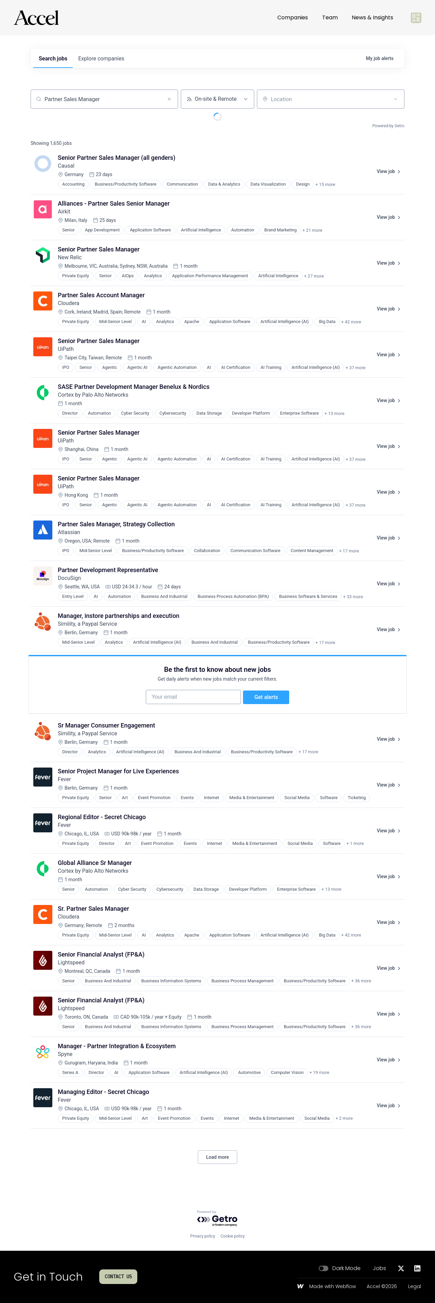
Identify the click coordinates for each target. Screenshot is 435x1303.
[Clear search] (169, 99)
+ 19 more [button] (319, 1075)
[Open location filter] (395, 99)
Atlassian (69, 532)
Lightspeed (71, 965)
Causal (66, 166)
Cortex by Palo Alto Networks (93, 395)
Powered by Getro (388, 126)
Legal (414, 1287)
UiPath (66, 349)
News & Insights (372, 17)
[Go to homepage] (36, 18)
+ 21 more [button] (312, 230)
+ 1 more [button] (355, 846)
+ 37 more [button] (355, 367)
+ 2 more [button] (344, 1121)
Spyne (65, 1057)
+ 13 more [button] (334, 413)
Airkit (64, 211)
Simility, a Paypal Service (87, 624)
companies (101, 58)
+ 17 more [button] (349, 550)
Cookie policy (233, 1236)
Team (330, 17)
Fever (64, 782)
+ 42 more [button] (351, 321)
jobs (53, 58)
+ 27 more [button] (314, 276)
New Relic (70, 257)
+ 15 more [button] (325, 184)
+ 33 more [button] (353, 596)
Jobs (379, 1268)
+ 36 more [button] (361, 984)
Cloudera (69, 303)
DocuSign (69, 578)
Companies (292, 17)
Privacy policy (202, 1236)
